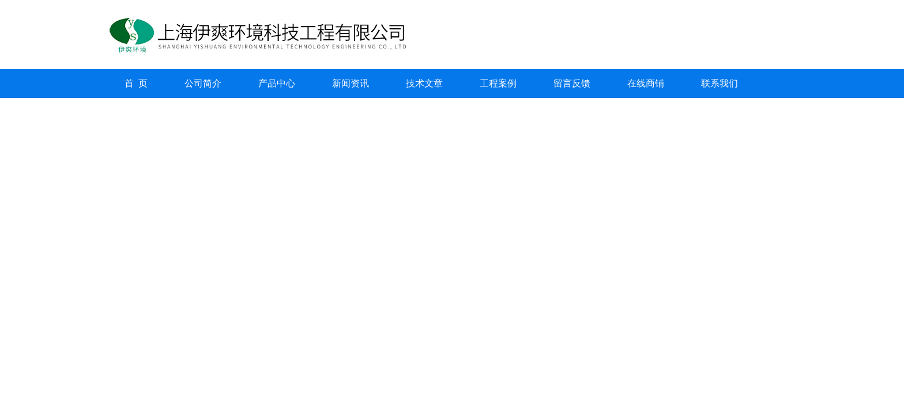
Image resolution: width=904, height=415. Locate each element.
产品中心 (276, 83)
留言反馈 (571, 83)
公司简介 (202, 83)
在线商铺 (645, 83)
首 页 (136, 83)
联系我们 (719, 83)
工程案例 (498, 83)
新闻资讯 (350, 83)
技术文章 (424, 83)
